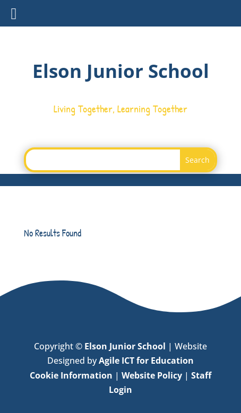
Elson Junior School (125, 346)
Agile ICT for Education (146, 360)
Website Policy (152, 375)
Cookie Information (71, 375)
